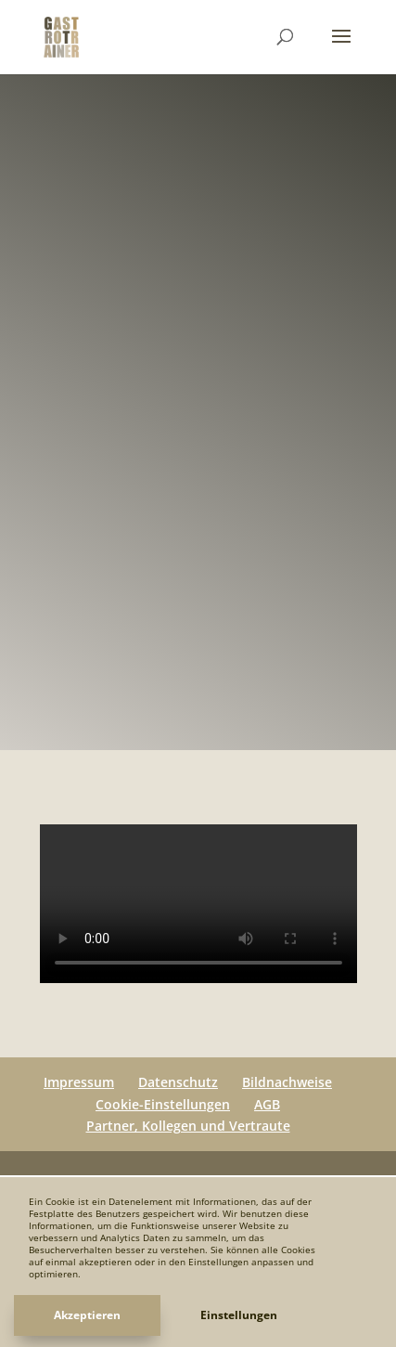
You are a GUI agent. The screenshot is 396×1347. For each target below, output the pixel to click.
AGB (267, 1104)
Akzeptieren (87, 1315)
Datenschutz (178, 1082)
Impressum (79, 1082)
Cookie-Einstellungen (163, 1104)
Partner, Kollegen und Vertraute (188, 1125)
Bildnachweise (287, 1082)
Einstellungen (238, 1315)
